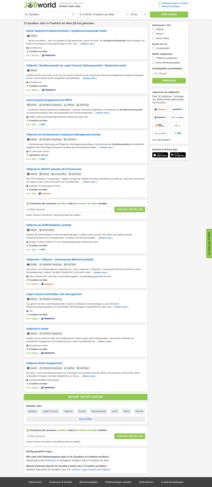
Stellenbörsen (146, 482)
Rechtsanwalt (99, 411)
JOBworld (50, 460)
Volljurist (68, 411)
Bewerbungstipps (171, 6)
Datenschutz (35, 482)
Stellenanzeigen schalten (175, 3)
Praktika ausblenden (166, 58)
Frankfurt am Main (60, 23)
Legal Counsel (50, 411)
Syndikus (33, 23)
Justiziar (32, 411)
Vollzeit (160, 29)
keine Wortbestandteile (168, 62)
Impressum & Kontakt (60, 482)
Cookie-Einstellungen (172, 482)
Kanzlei (139, 411)
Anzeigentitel (163, 48)
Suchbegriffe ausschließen (167, 68)
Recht (126, 411)
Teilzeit (159, 34)
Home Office (85, 419)
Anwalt (82, 411)
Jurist (114, 411)
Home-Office (162, 38)
